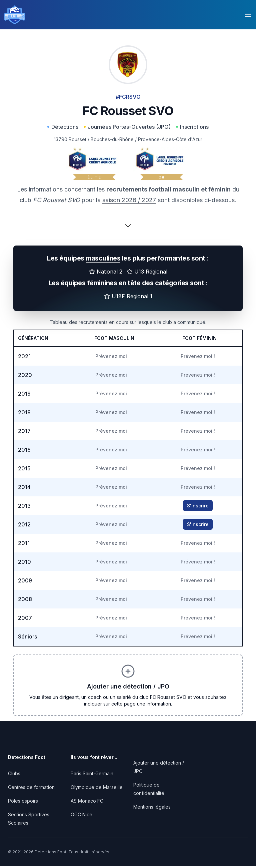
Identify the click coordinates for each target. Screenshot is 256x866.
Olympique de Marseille (97, 787)
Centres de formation (31, 787)
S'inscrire (198, 505)
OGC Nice (81, 814)
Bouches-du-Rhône (112, 139)
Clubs (14, 773)
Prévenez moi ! (112, 356)
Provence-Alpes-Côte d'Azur (170, 139)
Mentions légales (152, 807)
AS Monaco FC (87, 801)
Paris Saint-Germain (92, 773)
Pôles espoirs (23, 801)
